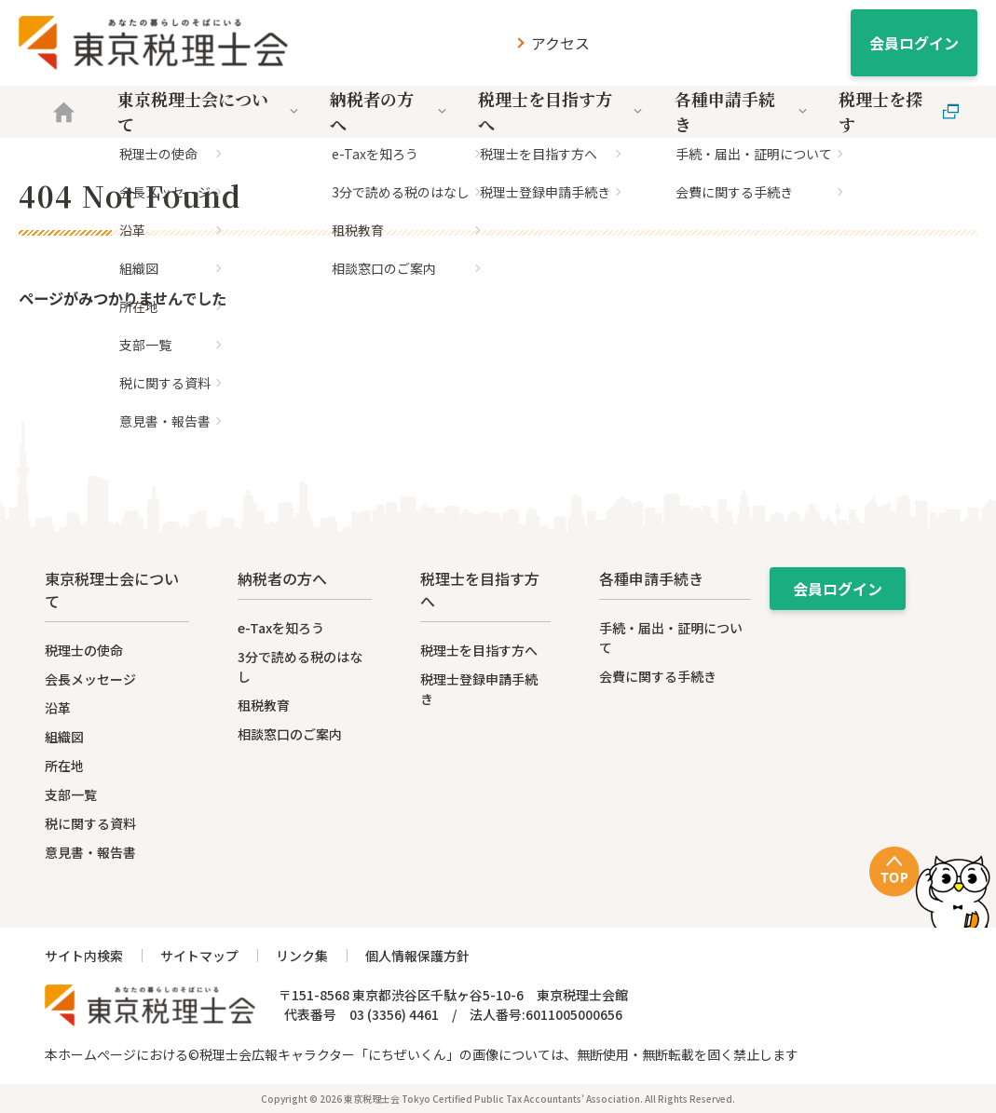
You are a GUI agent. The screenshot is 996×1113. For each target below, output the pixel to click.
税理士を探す (899, 111)
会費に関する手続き (657, 676)
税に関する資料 (90, 823)
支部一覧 (71, 794)
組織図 (64, 736)
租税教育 (264, 705)
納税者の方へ (390, 111)
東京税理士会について (209, 111)
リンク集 (302, 955)
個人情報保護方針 (417, 955)
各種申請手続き (743, 111)
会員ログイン (914, 43)
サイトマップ (199, 955)
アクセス (560, 43)
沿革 (58, 708)
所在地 (64, 765)
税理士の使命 (84, 650)
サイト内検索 (84, 955)
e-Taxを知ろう (281, 627)
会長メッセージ (90, 679)
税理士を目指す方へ (562, 111)
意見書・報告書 (90, 852)
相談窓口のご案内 (290, 734)
